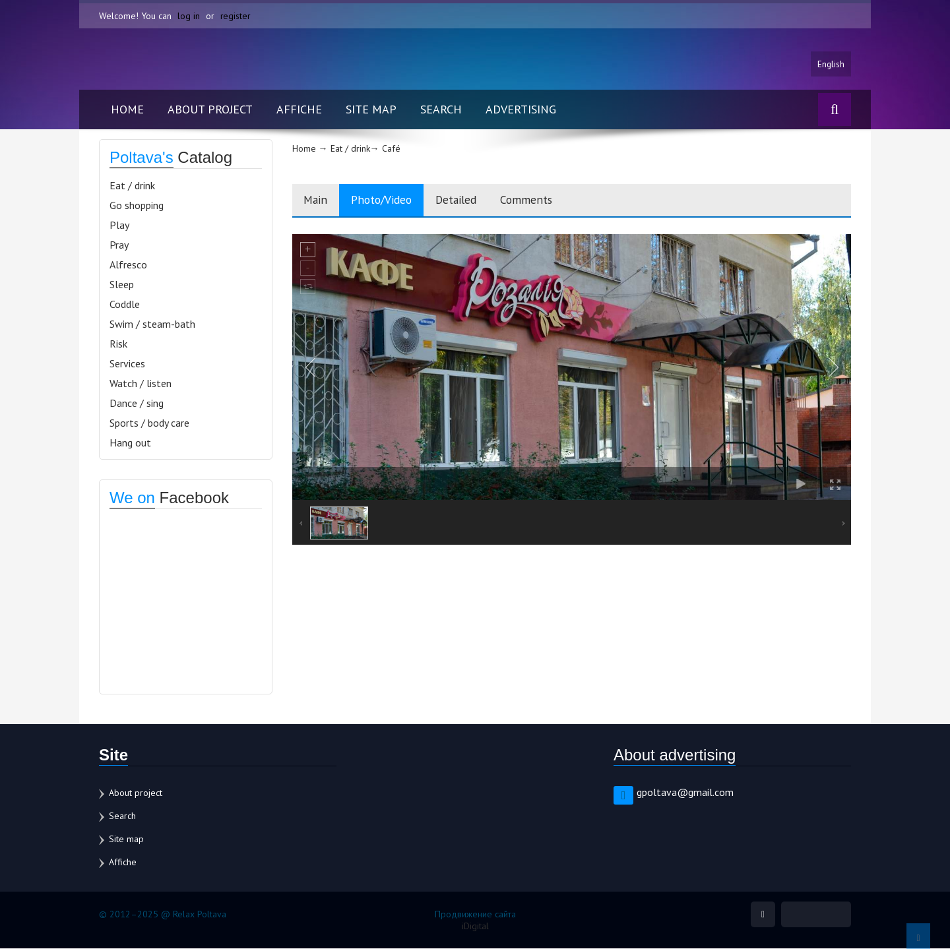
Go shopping (137, 205)
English (830, 64)
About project (210, 109)
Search (441, 109)
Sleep (122, 284)
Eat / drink (132, 186)
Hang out (130, 443)
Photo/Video (388, 200)
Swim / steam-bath (152, 324)
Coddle (125, 304)
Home (127, 109)
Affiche (299, 109)
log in (188, 16)
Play (119, 225)
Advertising (521, 109)
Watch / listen (141, 383)
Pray (119, 245)
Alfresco (128, 265)
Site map (371, 109)
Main (317, 200)
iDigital (475, 927)
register (235, 16)
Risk (118, 344)
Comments (544, 200)
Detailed (469, 200)
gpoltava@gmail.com (685, 792)
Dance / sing (137, 403)
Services (127, 364)
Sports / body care (149, 423)
